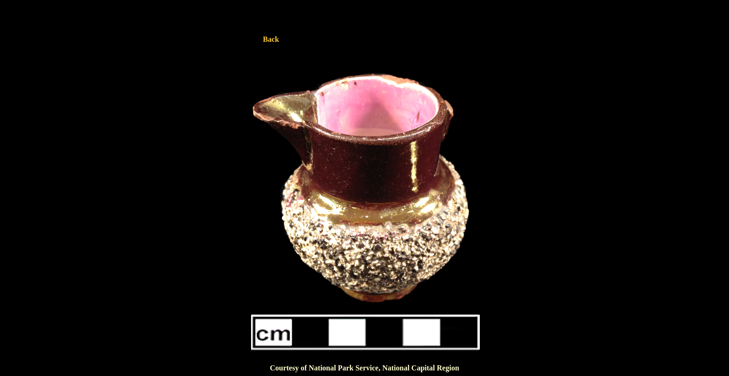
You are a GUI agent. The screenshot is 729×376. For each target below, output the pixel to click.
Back (271, 39)
